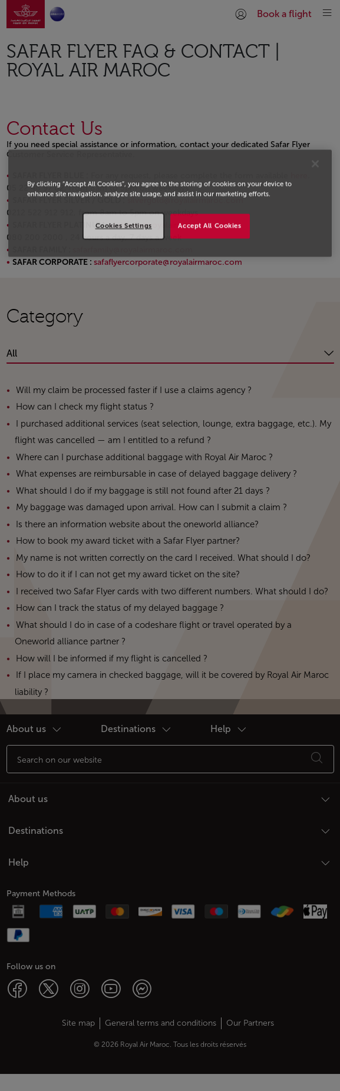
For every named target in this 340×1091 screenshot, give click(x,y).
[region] (169, 203)
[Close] (315, 164)
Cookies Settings (123, 226)
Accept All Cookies (209, 226)
